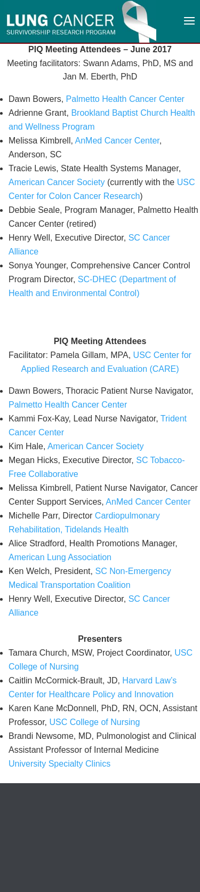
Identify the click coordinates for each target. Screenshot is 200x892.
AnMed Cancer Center (117, 140)
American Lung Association (60, 557)
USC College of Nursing (94, 722)
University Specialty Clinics (59, 763)
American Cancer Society (57, 182)
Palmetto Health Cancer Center (125, 98)
